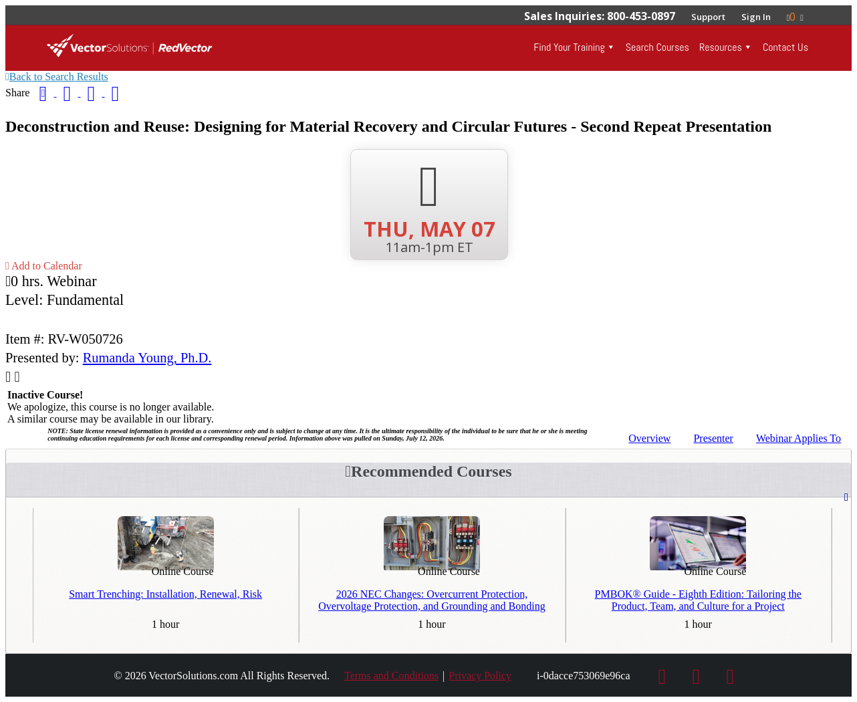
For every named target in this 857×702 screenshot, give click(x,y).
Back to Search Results (56, 76)
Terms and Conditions (391, 675)
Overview (649, 438)
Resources (720, 47)
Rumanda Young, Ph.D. (147, 357)
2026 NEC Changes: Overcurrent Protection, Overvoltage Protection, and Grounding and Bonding (431, 600)
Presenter (713, 438)
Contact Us (785, 47)
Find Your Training (568, 47)
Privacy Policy (480, 675)
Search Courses (657, 47)
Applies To (798, 438)
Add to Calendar (43, 265)
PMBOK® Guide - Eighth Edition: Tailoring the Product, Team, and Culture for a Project (698, 600)
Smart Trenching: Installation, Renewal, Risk (165, 594)
